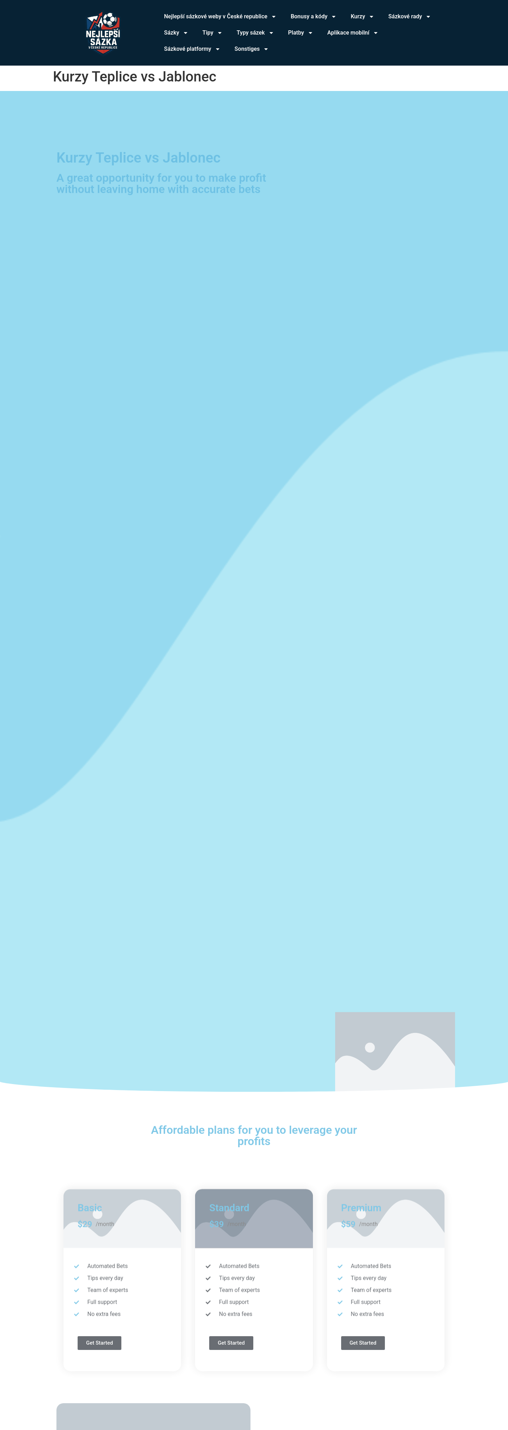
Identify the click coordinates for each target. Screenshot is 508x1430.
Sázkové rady (409, 16)
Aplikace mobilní (353, 32)
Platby (300, 32)
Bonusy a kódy (314, 16)
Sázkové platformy (192, 49)
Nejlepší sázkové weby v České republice (220, 16)
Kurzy (362, 16)
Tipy (212, 32)
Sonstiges (252, 49)
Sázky (176, 32)
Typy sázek (255, 32)
